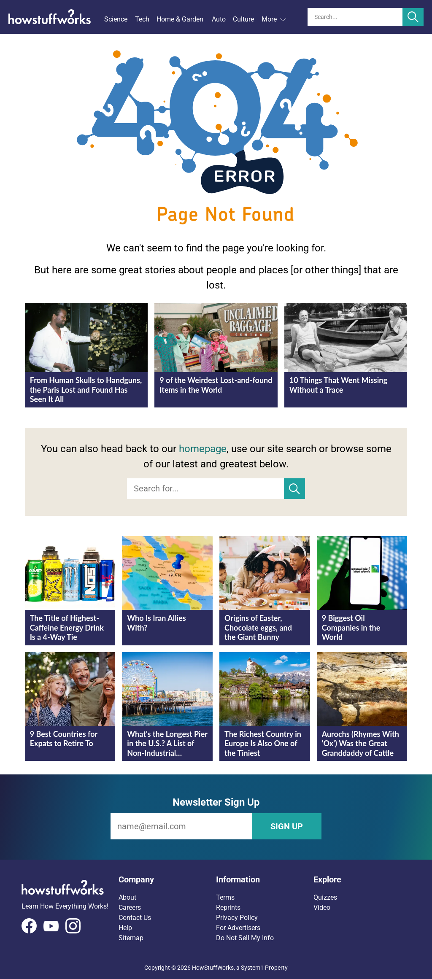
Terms (225, 897)
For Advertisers (238, 928)
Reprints (228, 907)
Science (115, 19)
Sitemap (131, 938)
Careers (130, 907)
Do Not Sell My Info (245, 938)
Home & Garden (180, 19)
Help (125, 928)
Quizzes (325, 897)
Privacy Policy (237, 918)
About (127, 897)
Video (321, 907)
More (274, 19)
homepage (203, 449)
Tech (142, 19)
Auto (219, 19)
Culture (243, 19)
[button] (167, 879)
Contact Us (135, 918)
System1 (252, 967)
